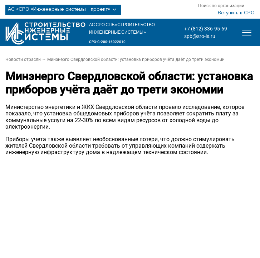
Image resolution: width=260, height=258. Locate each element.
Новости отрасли (23, 59)
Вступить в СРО (236, 13)
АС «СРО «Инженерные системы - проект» (63, 9)
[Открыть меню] (247, 32)
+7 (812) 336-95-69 (205, 29)
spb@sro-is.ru (199, 36)
